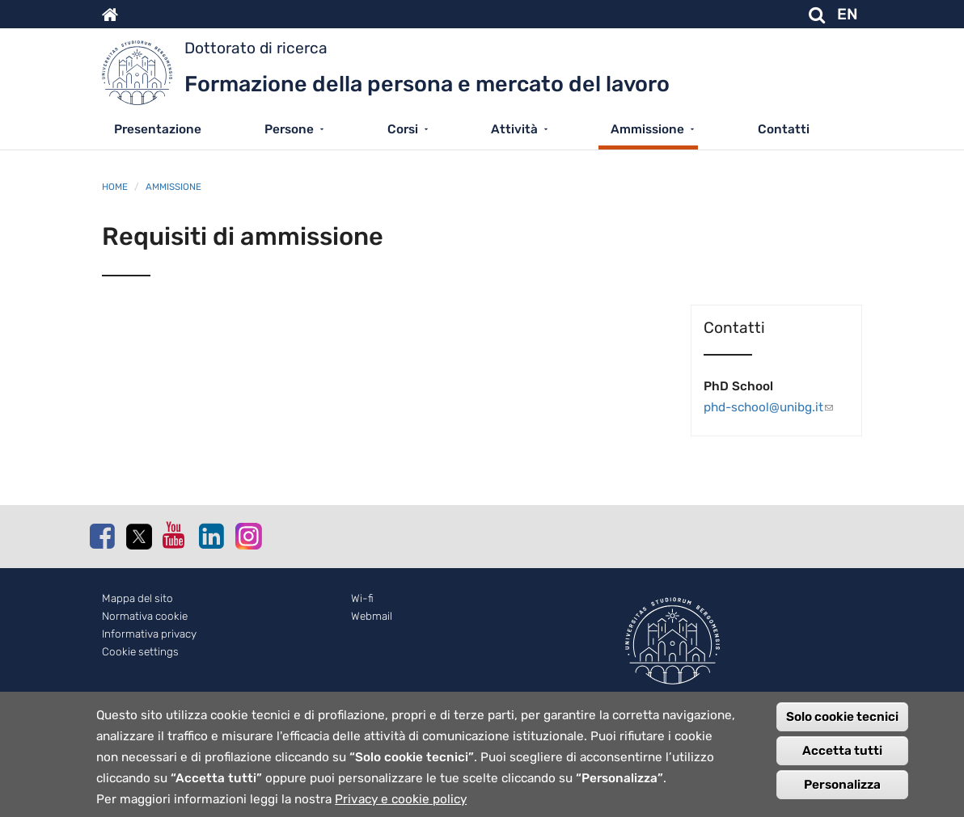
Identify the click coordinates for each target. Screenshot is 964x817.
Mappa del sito (137, 598)
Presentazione (157, 129)
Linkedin (211, 535)
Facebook (102, 535)
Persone (289, 129)
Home (115, 186)
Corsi (402, 129)
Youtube (174, 535)
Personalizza (842, 793)
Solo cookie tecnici (842, 725)
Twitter (138, 536)
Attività (514, 129)
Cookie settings (140, 652)
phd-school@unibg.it (776, 407)
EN (847, 14)
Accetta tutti (842, 759)
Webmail (371, 616)
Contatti (784, 129)
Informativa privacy (149, 634)
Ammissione (647, 129)
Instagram (247, 535)
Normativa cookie (145, 616)
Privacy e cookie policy (401, 808)
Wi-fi (362, 598)
